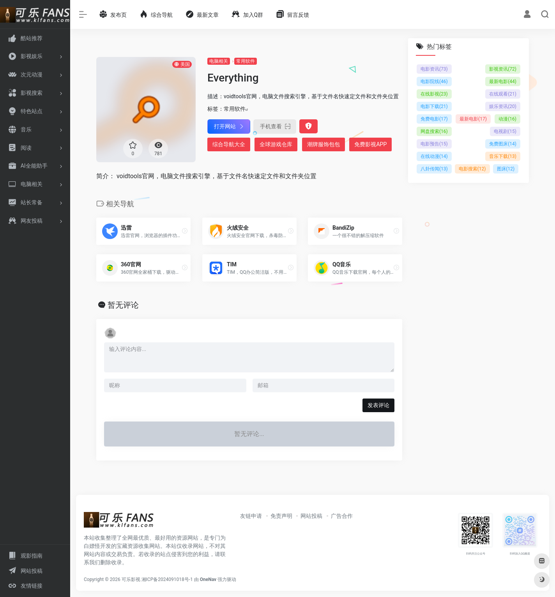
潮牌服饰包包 (323, 144)
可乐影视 (131, 579)
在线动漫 (434, 156)
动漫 (507, 119)
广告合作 (342, 516)
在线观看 (502, 94)
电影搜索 (472, 169)
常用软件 (245, 61)
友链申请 (251, 516)
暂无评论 (123, 305)
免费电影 (434, 119)
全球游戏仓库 (276, 144)
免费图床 (502, 144)
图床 (506, 169)
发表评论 (378, 405)
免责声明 (281, 516)
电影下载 (434, 106)
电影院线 (434, 81)
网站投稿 (311, 516)
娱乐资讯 (502, 106)
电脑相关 (218, 61)
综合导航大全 (228, 144)
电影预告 (434, 144)
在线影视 (434, 94)
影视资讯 (502, 69)
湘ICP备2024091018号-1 (167, 579)
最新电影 (502, 81)
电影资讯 (434, 69)
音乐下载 (502, 156)
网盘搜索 (434, 131)
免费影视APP (370, 144)
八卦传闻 (434, 169)
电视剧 (505, 131)
